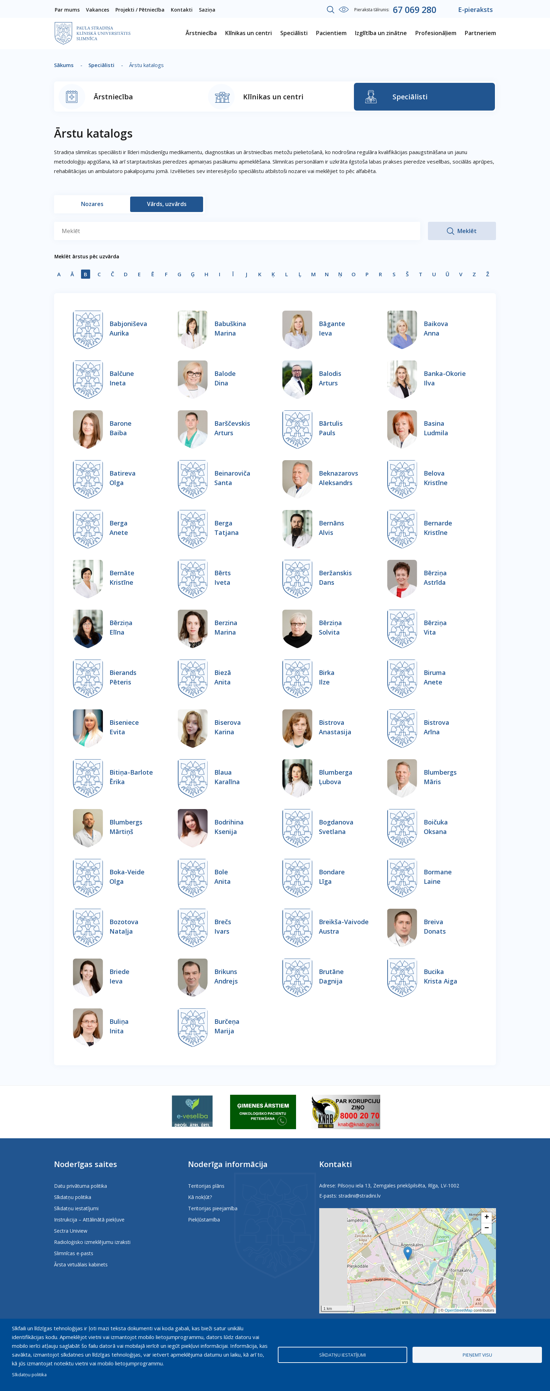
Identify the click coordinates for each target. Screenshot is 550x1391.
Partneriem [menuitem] (480, 33)
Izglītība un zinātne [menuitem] (381, 33)
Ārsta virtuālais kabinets (81, 1264)
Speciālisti (101, 64)
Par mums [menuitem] (67, 9)
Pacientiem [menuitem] (331, 33)
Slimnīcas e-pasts (73, 1253)
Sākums (64, 64)
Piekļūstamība (204, 1219)
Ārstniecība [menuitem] (201, 33)
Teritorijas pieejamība (212, 1208)
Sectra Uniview (70, 1230)
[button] (407, 1253)
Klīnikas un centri (273, 96)
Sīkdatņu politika (72, 1197)
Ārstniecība (113, 96)
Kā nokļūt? (200, 1197)
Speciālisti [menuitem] (294, 33)
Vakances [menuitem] (97, 9)
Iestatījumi (344, 9)
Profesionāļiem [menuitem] (435, 33)
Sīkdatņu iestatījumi (76, 1208)
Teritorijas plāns (206, 1186)
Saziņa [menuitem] (207, 9)
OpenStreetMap (458, 1310)
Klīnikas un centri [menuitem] (248, 33)
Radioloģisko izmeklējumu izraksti (92, 1242)
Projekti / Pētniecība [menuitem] (140, 9)
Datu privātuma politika (80, 1186)
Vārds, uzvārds (167, 204)
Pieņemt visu (477, 1355)
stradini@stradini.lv (359, 1195)
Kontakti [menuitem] (182, 9)
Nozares (92, 204)
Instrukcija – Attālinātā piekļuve (89, 1219)
